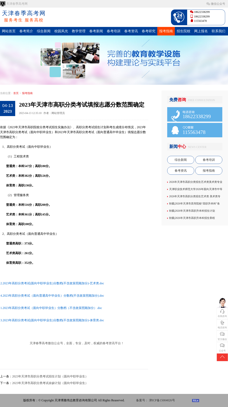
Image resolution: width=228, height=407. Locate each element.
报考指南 (166, 31)
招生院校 (183, 31)
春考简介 (26, 31)
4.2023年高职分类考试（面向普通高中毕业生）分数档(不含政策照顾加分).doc (52, 295)
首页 (16, 93)
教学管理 (79, 31)
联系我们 (218, 31)
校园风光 (61, 31)
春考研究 (148, 31)
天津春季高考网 (24, 16)
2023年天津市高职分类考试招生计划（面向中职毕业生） (50, 376)
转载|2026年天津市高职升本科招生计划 (192, 210)
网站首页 (9, 31)
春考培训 (113, 31)
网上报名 (201, 31)
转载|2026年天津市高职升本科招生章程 (192, 218)
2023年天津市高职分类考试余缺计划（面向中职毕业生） (50, 383)
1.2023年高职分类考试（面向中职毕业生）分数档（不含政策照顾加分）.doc (51, 308)
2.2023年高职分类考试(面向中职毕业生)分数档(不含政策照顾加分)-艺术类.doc (52, 283)
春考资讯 (131, 31)
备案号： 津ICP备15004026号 (155, 400)
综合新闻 (44, 31)
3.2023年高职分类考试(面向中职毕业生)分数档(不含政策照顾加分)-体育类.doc (52, 320)
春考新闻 (96, 31)
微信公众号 (218, 3)
